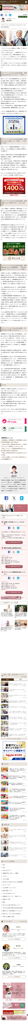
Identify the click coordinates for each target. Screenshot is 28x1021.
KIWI (26, 703)
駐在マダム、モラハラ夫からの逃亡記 (11, 914)
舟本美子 (25, 725)
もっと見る (24, 676)
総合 (7, 679)
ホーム (1, 11)
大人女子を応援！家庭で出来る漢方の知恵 (12, 908)
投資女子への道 (6, 899)
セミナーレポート (7, 885)
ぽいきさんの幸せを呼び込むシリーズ (11, 905)
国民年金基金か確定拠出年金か (13, 548)
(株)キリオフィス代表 (18, 948)
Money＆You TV (7, 870)
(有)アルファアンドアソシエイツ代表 (18, 930)
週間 (20, 679)
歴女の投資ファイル (7, 890)
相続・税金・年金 (7, 11)
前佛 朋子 (25, 686)
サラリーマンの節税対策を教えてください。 (14, 573)
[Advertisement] (14, 657)
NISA (4, 865)
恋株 (4, 902)
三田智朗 (14, 966)
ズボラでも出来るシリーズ (9, 893)
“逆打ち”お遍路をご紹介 (8, 916)
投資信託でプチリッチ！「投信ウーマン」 (12, 896)
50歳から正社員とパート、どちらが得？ (14, 523)
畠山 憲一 (25, 844)
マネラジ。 (5, 876)
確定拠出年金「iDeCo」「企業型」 (11, 873)
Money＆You (25, 772)
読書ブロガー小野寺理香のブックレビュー (12, 911)
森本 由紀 (25, 708)
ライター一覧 (24, 921)
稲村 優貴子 (25, 697)
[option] (14, 8)
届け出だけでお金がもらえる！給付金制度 (12, 882)
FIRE (4, 867)
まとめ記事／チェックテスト (9, 888)
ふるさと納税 (6, 879)
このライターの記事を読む (14, 939)
